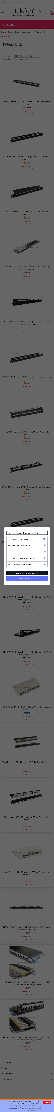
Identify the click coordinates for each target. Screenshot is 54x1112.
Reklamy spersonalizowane (21, 564)
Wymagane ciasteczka (20, 539)
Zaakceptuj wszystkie (27, 578)
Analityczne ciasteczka (20, 552)
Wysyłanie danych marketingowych (24, 558)
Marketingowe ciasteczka (21, 545)
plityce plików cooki (34, 1108)
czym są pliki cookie (27, 1110)
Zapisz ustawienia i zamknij (27, 573)
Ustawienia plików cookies (23, 533)
